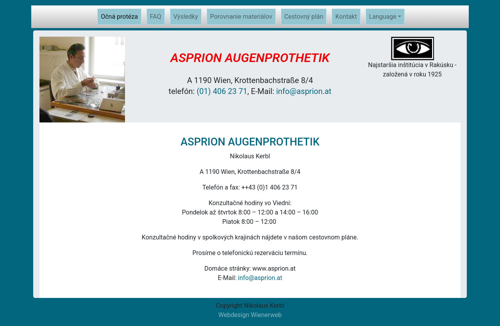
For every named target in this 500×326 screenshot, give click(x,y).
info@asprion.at (303, 91)
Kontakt (346, 16)
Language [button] (382, 16)
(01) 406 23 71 (221, 91)
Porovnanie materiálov (241, 16)
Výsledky (185, 16)
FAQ (155, 16)
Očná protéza (121, 16)
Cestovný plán (303, 16)
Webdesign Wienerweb (250, 315)
